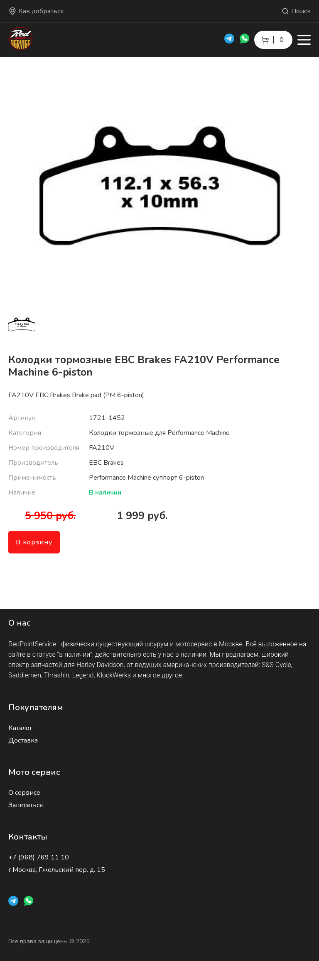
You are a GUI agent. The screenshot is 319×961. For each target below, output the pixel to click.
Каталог (20, 728)
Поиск (296, 11)
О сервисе (24, 792)
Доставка (23, 740)
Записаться (25, 805)
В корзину (34, 542)
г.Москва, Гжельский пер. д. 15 (56, 869)
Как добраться (36, 11)
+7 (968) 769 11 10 (38, 857)
